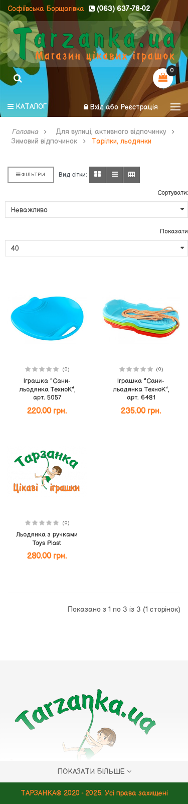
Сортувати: (172, 193)
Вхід (98, 107)
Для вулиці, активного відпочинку (111, 132)
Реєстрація (139, 107)
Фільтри (31, 175)
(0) (66, 369)
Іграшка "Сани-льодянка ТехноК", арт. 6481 (141, 389)
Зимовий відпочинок (44, 141)
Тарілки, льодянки (121, 141)
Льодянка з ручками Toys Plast (47, 538)
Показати (174, 231)
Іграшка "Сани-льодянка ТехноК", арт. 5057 (47, 389)
